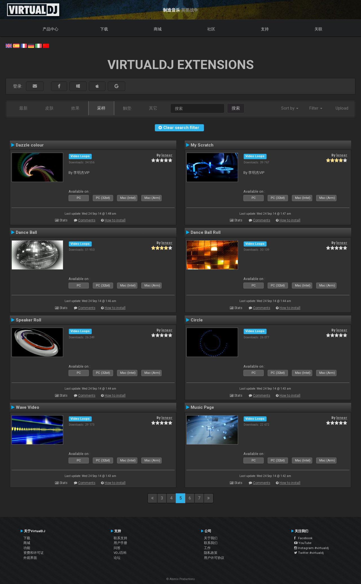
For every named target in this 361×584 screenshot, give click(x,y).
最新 (23, 108)
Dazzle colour (30, 145)
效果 (75, 108)
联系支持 (120, 538)
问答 (117, 548)
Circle (197, 320)
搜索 (236, 108)
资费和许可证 (33, 553)
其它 (153, 108)
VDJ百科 (120, 553)
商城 (158, 29)
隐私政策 (210, 553)
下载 (104, 29)
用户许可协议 (214, 558)
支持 (265, 29)
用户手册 (120, 543)
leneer (166, 155)
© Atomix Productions (180, 579)
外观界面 (30, 558)
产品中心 (50, 29)
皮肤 (49, 108)
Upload (342, 108)
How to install (115, 220)
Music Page (202, 407)
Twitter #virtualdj (309, 553)
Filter (315, 108)
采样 (101, 108)
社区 (211, 29)
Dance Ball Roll (206, 232)
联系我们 (210, 543)
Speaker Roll (28, 320)
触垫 (127, 108)
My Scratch (202, 145)
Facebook (303, 538)
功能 (26, 548)
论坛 (117, 558)
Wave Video (27, 407)
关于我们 (210, 538)
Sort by (289, 108)
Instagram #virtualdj (311, 548)
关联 (318, 29)
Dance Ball (26, 232)
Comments (86, 220)
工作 (207, 548)
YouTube (302, 543)
